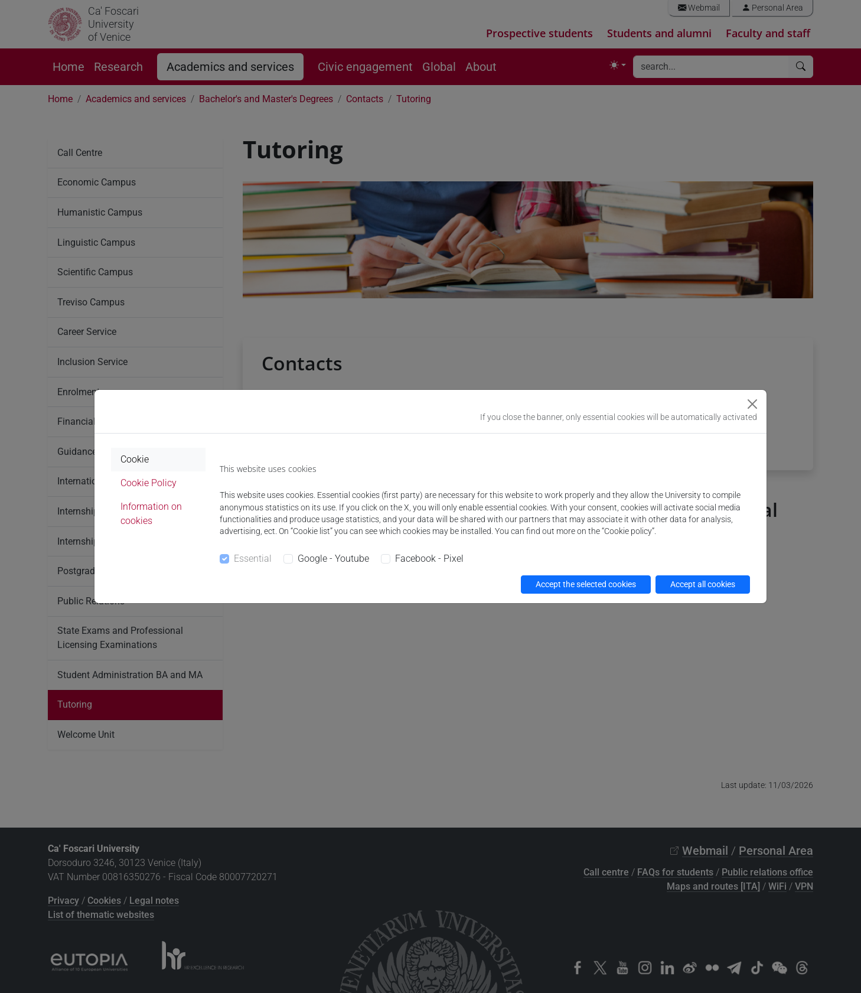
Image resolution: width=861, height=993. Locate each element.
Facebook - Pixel (429, 558)
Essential (253, 558)
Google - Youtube (333, 558)
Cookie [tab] (134, 459)
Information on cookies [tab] (151, 513)
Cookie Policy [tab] (148, 483)
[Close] (752, 404)
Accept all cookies (702, 584)
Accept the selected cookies (586, 584)
